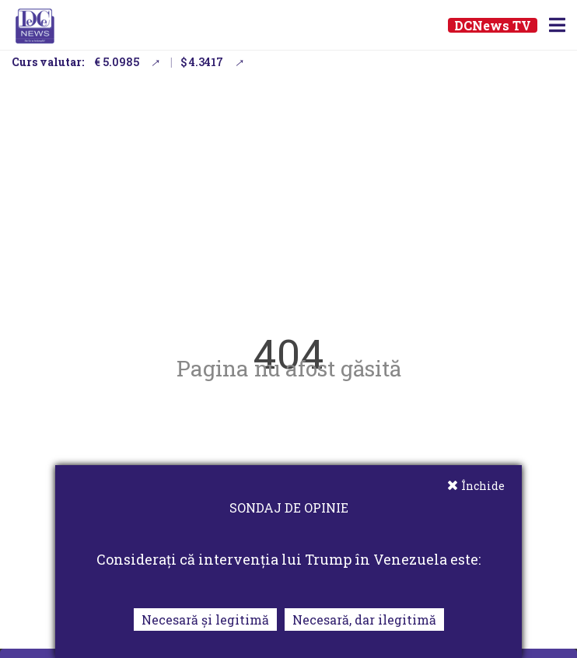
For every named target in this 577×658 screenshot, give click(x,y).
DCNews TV (492, 25)
